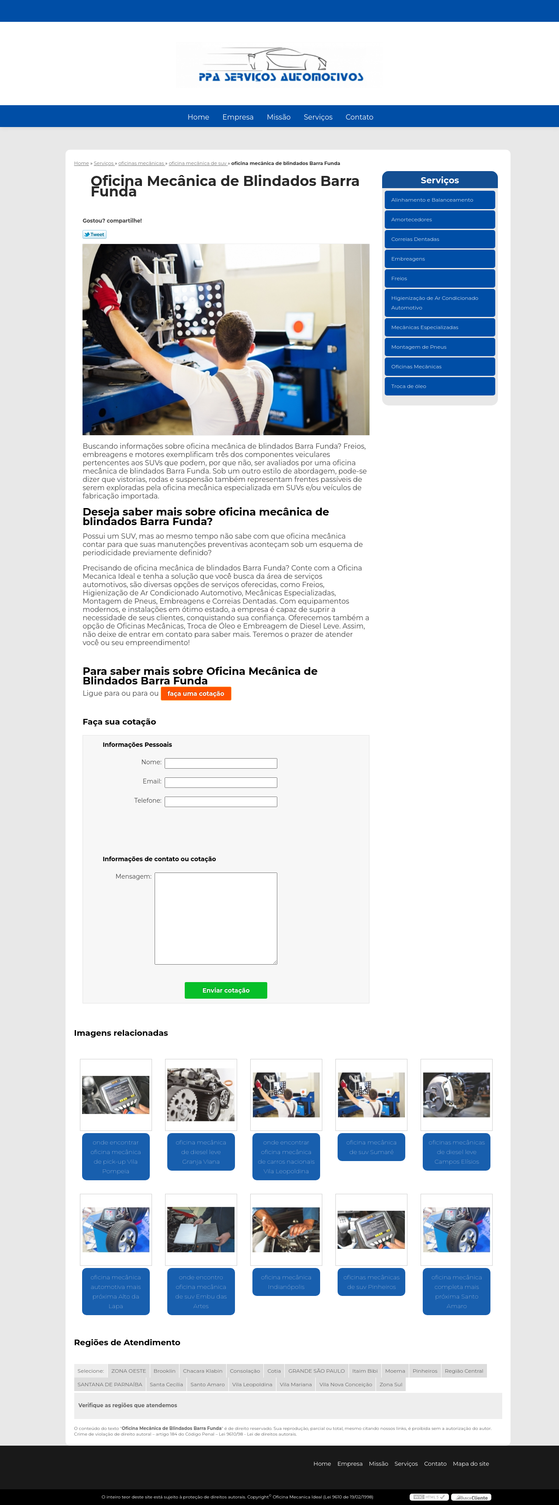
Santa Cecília (166, 1384)
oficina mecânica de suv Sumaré (371, 1147)
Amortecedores (412, 219)
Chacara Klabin (202, 1371)
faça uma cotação (196, 694)
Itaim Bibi (365, 1371)
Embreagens (408, 258)
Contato (359, 117)
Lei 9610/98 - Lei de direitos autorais (257, 1434)
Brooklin (165, 1371)
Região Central (464, 1371)
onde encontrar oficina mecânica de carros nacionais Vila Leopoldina (286, 1156)
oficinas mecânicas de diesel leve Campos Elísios (457, 1151)
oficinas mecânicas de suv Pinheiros (371, 1282)
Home (199, 117)
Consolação (245, 1371)
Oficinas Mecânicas (417, 366)
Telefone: (206, 802)
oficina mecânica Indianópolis (286, 1282)
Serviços (318, 117)
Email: (210, 782)
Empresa (238, 117)
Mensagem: (197, 919)
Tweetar (95, 234)
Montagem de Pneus (419, 347)
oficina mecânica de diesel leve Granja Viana (201, 1151)
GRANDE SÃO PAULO (316, 1371)
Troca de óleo (409, 386)
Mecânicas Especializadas (425, 327)
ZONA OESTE (128, 1371)
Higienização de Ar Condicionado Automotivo (434, 303)
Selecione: (91, 1371)
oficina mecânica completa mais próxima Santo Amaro (456, 1291)
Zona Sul (391, 1384)
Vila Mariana (296, 1384)
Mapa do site (471, 1463)
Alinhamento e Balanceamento (433, 199)
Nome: (209, 763)
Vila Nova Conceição (345, 1384)
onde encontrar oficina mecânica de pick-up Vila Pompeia (115, 1156)
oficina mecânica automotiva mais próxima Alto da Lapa (115, 1291)
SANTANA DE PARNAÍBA (110, 1384)
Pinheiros (425, 1371)
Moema (395, 1371)
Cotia (274, 1371)
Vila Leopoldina (252, 1384)
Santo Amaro (207, 1384)
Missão (279, 117)
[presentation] (158, 833)
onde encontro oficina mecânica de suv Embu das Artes (201, 1291)
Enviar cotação (225, 990)
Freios (399, 278)
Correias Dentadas (416, 239)
